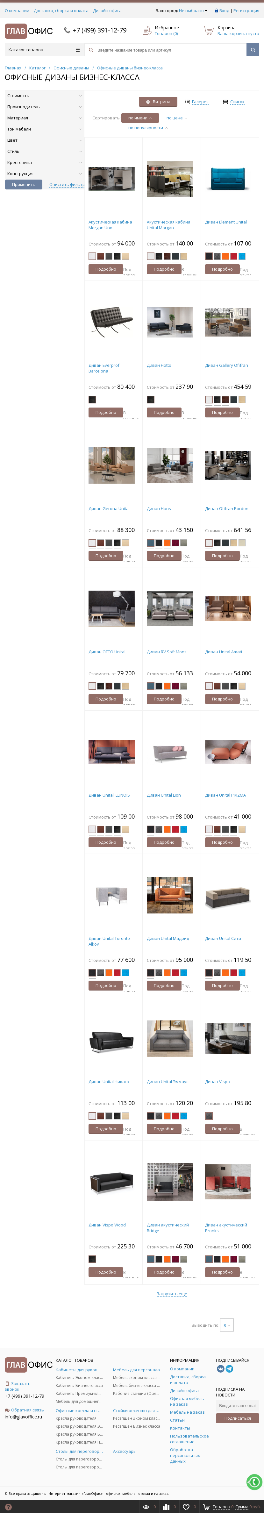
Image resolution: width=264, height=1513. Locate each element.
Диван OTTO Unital (107, 652)
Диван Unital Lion (164, 795)
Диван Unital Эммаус (167, 1081)
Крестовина (44, 162)
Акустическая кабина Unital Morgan (168, 225)
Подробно (106, 269)
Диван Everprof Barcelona (104, 368)
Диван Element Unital (226, 222)
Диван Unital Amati (223, 652)
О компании (17, 10)
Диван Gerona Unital (109, 508)
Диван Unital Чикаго (109, 1081)
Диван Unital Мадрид (168, 938)
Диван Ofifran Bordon (226, 508)
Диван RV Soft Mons (167, 652)
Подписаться (238, 1418)
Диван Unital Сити (223, 938)
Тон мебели (44, 129)
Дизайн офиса (107, 10)
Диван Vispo (217, 1081)
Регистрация (246, 10)
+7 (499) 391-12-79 (99, 30)
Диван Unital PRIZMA (225, 795)
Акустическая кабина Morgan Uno (110, 225)
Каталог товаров (44, 50)
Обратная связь (24, 1410)
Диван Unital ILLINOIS (109, 795)
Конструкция (44, 173)
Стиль (44, 151)
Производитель (44, 107)
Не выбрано (193, 10)
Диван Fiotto (159, 365)
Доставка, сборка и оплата (61, 10)
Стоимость (44, 95)
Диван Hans (159, 508)
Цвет (44, 140)
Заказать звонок (18, 1386)
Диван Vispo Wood (107, 1225)
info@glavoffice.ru (23, 1417)
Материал (44, 118)
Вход (224, 10)
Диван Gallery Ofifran (226, 365)
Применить (23, 184)
